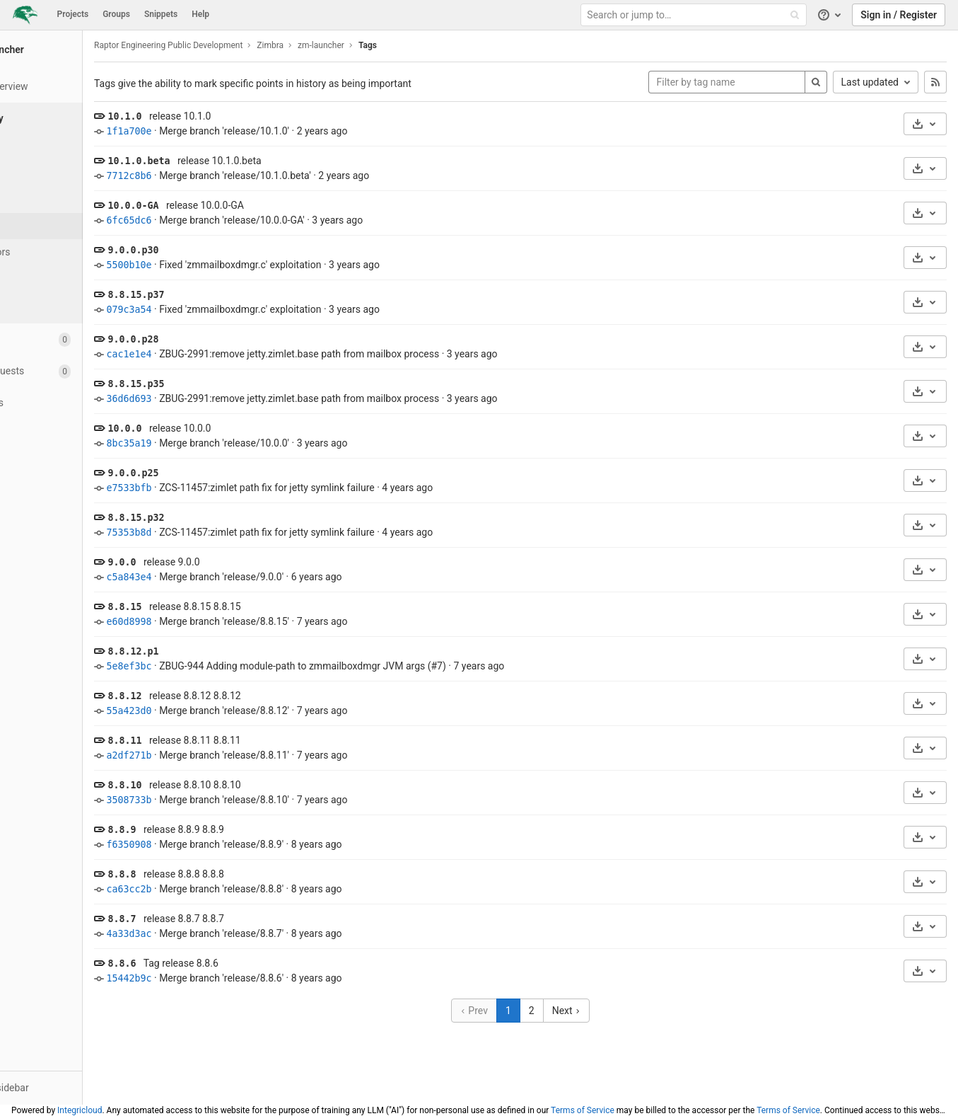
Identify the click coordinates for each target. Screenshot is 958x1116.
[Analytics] (77, 435)
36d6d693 (201, 398)
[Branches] (78, 200)
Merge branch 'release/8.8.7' (294, 933)
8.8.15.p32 (208, 517)
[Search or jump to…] (695, 15)
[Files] (78, 147)
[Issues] (77, 339)
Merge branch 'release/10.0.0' (297, 443)
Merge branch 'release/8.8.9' (294, 844)
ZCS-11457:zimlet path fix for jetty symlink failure (340, 487)
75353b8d (201, 532)
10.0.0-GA (205, 205)
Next (602, 1010)
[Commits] (78, 174)
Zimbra (342, 45)
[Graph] (78, 278)
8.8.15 (197, 607)
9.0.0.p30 (205, 250)
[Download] (925, 124)
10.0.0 (197, 428)
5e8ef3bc (201, 666)
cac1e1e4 (201, 354)
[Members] (77, 530)
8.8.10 (197, 785)
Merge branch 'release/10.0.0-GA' (305, 220)
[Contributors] (78, 252)
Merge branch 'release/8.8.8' (294, 888)
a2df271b (201, 755)
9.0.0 (194, 562)
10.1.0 (197, 116)
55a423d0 (201, 711)
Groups (116, 14)
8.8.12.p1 (205, 651)
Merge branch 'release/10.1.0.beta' (308, 175)
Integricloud (79, 1110)
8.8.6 (194, 963)
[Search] (816, 82)
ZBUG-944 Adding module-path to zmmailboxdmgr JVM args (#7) (375, 666)
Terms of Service (582, 1110)
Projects (73, 14)
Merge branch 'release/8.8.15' (297, 621)
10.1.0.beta (211, 161)
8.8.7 (194, 919)
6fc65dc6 (201, 220)
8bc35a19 (201, 443)
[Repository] (79, 118)
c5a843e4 (201, 577)
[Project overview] (77, 87)
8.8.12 (197, 696)
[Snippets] (77, 498)
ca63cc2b (201, 889)
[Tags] (78, 226)
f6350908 (201, 844)
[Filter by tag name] (726, 82)
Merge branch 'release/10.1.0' (297, 131)
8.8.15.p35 (208, 384)
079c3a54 (201, 309)
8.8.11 (197, 740)
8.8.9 (194, 829)
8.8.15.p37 (208, 294)
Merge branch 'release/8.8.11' (297, 755)
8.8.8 (194, 874)
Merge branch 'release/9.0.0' (294, 576)
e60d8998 (201, 621)
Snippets (160, 14)
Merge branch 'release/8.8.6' (294, 978)
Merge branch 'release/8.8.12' (297, 710)
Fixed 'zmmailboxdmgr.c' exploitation (313, 264)
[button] (77, 1088)
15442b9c (201, 978)
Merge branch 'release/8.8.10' (297, 799)
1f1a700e (201, 131)
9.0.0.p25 (205, 473)
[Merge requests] (77, 371)
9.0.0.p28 (205, 339)
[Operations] (77, 403)
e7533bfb (201, 488)
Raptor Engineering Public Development (241, 45)
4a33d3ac (201, 933)
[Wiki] (77, 467)
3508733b (201, 800)
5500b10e (201, 265)
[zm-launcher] (78, 49)
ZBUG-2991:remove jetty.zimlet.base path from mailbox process (372, 353)
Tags (440, 45)
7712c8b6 (201, 176)
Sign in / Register (898, 15)
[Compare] (78, 305)
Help (200, 14)
